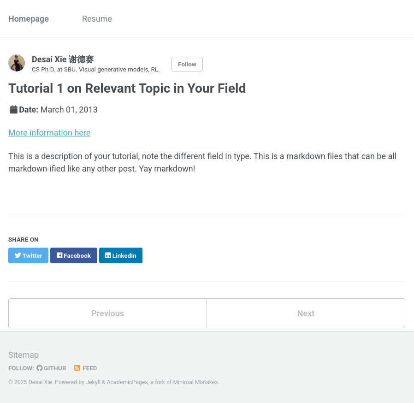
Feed (85, 368)
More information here (49, 132)
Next (306, 313)
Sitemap (23, 355)
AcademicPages (127, 382)
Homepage (28, 19)
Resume (97, 19)
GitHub (51, 368)
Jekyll (93, 382)
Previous (107, 313)
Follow (187, 64)
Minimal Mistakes (195, 382)
